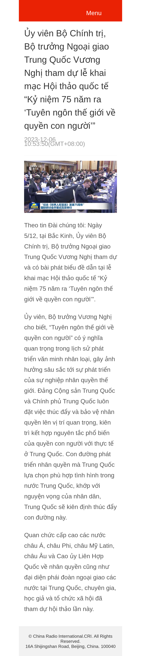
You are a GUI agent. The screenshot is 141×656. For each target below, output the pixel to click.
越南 (50, 10)
